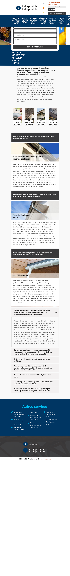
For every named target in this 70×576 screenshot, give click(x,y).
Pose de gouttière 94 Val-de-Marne (24, 20)
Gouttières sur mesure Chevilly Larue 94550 (18, 422)
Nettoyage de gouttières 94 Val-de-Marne (16, 20)
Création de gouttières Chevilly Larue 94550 (35, 425)
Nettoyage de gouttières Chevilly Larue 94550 (19, 414)
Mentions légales (45, 459)
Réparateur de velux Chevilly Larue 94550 (52, 422)
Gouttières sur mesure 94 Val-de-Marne (33, 20)
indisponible (30, 6)
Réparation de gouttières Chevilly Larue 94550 (35, 418)
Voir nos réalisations (57, 13)
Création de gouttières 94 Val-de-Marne (61, 20)
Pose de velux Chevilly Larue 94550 (50, 414)
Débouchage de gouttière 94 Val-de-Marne (43, 20)
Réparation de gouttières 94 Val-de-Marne (52, 20)
